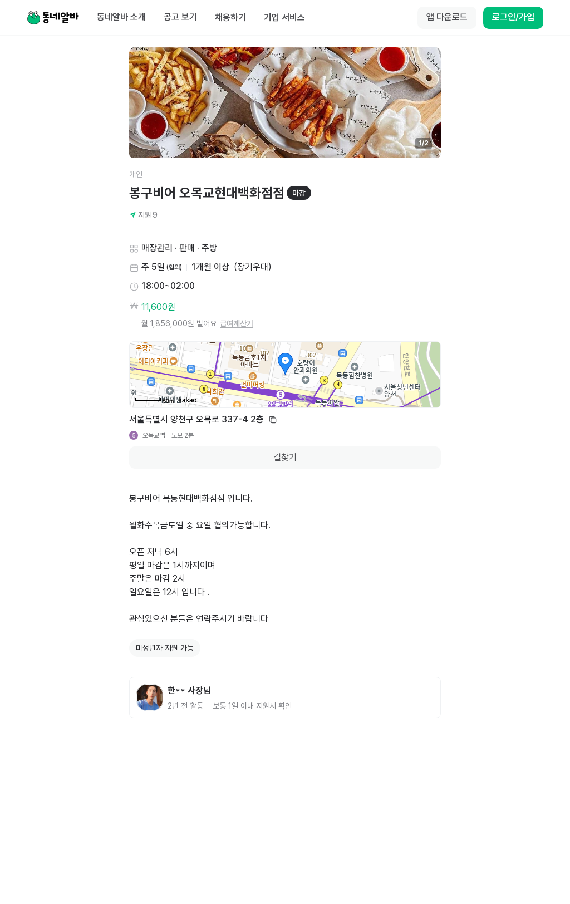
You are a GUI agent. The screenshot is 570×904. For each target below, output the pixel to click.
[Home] (53, 17)
